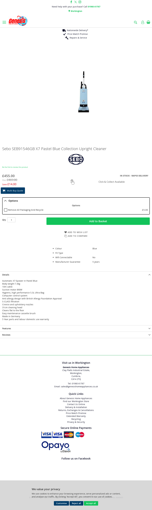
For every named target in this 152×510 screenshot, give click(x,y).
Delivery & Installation (76, 407)
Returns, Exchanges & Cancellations (76, 410)
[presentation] (76, 275)
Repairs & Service (78, 37)
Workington (76, 11)
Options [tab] (11, 200)
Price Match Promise (77, 34)
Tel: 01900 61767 (76, 383)
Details (5, 274)
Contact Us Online (76, 404)
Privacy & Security (76, 422)
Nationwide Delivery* (77, 30)
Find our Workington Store (76, 401)
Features (6, 328)
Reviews (6, 334)
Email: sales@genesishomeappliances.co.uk (76, 386)
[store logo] (18, 21)
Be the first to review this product (15, 167)
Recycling (76, 419)
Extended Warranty (76, 416)
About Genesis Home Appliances (76, 398)
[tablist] (76, 206)
